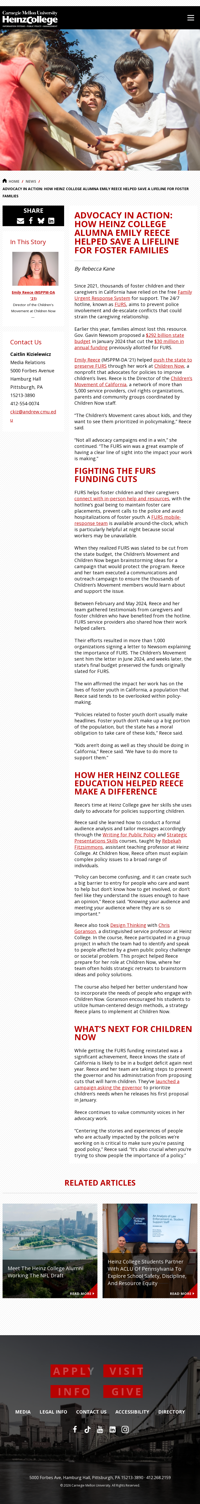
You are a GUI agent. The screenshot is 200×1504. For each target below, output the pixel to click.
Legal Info (53, 1412)
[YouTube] (100, 1429)
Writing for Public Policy (129, 835)
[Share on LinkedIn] (51, 220)
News (31, 181)
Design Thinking (128, 925)
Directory (171, 1412)
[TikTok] (87, 1429)
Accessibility (132, 1412)
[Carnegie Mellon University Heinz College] (30, 19)
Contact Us (91, 1412)
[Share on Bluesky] (41, 220)
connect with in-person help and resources (121, 498)
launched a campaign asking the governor (126, 1084)
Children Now (169, 366)
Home (11, 181)
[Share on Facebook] (30, 220)
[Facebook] (74, 1429)
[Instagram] (125, 1429)
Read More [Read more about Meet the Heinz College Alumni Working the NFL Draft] (82, 1293)
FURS (120, 304)
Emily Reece (87, 360)
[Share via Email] (20, 220)
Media (23, 1412)
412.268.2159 (158, 1477)
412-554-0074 (24, 403)
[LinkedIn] (112, 1429)
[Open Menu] (191, 17)
